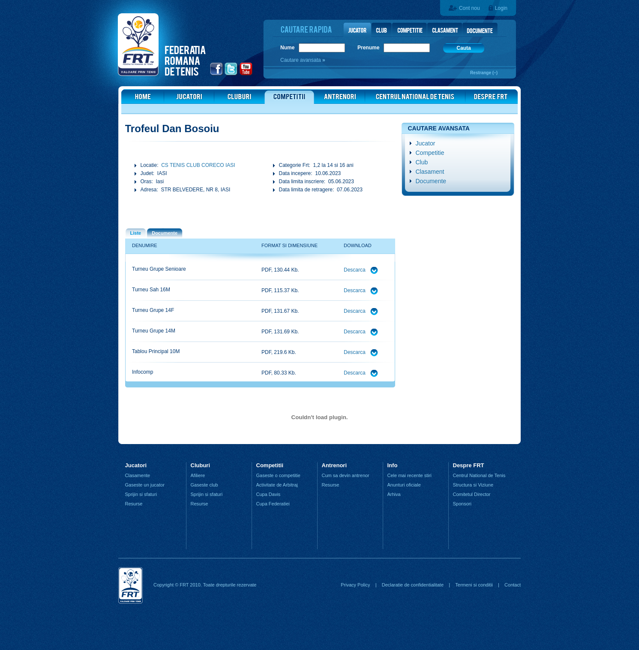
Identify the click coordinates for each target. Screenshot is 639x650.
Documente (431, 181)
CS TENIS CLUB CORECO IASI (198, 165)
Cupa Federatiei (273, 503)
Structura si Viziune (473, 484)
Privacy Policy (355, 584)
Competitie (430, 152)
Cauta (463, 48)
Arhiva (394, 494)
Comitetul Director (472, 494)
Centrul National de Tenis (479, 475)
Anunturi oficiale (404, 484)
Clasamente (137, 475)
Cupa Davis (268, 494)
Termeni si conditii (473, 584)
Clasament (430, 171)
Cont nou (469, 8)
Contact (512, 584)
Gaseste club (204, 484)
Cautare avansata (301, 60)
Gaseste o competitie (278, 475)
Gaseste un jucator (145, 484)
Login (501, 8)
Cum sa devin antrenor (345, 475)
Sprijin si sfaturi (141, 494)
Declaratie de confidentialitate (413, 584)
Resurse (134, 503)
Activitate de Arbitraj (277, 484)
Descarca (355, 270)
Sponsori (462, 503)
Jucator (425, 143)
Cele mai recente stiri (409, 475)
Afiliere (198, 475)
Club (422, 162)
